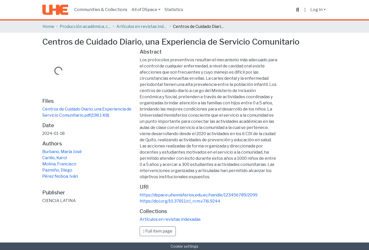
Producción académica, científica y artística (85, 26)
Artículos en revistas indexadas (142, 26)
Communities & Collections (100, 9)
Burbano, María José (62, 151)
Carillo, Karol (54, 157)
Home (48, 26)
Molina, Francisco (59, 164)
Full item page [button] (157, 231)
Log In (316, 9)
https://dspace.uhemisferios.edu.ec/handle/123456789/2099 (199, 195)
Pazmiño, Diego (57, 170)
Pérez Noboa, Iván (60, 176)
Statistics (174, 9)
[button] (305, 10)
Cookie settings (184, 246)
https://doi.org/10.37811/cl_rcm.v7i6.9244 (180, 201)
